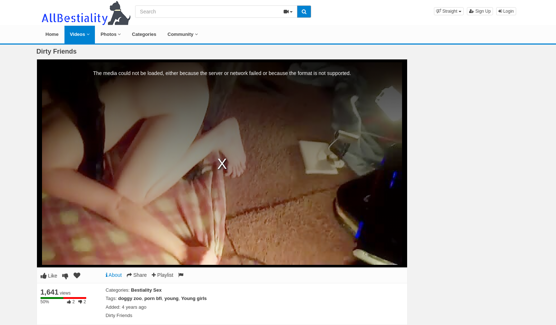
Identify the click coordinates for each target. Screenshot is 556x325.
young (171, 298)
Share (137, 275)
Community (183, 34)
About (114, 275)
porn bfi (153, 298)
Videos (79, 34)
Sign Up (480, 11)
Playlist (162, 275)
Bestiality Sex (146, 290)
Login (506, 11)
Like (49, 276)
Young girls (194, 298)
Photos (111, 34)
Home (52, 34)
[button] (449, 11)
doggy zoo (130, 298)
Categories (144, 34)
